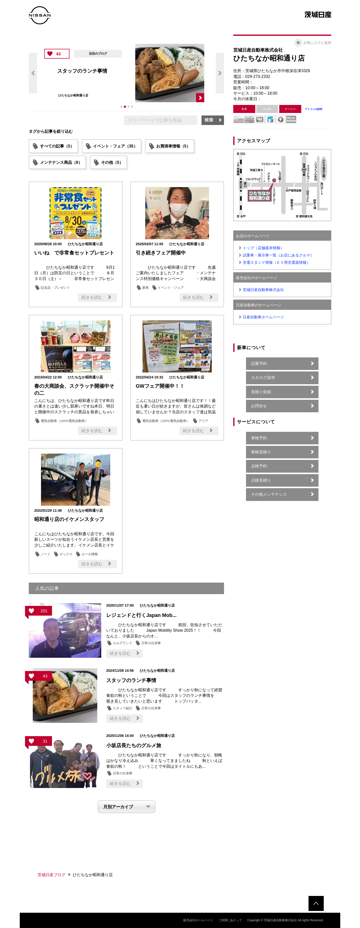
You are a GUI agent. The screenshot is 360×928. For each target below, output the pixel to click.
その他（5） (112, 162)
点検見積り (261, 480)
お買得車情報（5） (173, 146)
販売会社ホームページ (198, 920)
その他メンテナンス (269, 494)
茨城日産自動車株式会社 (263, 290)
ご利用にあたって (230, 920)
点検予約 (259, 466)
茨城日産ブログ (52, 875)
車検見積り (261, 452)
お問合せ (259, 406)
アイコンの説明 (313, 109)
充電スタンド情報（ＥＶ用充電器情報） (276, 262)
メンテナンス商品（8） (61, 162)
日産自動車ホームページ (263, 317)
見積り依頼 (261, 392)
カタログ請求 (263, 377)
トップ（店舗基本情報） (263, 248)
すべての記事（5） (57, 146)
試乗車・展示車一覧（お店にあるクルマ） (278, 255)
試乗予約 (259, 363)
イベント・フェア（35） (115, 146)
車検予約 (259, 438)
